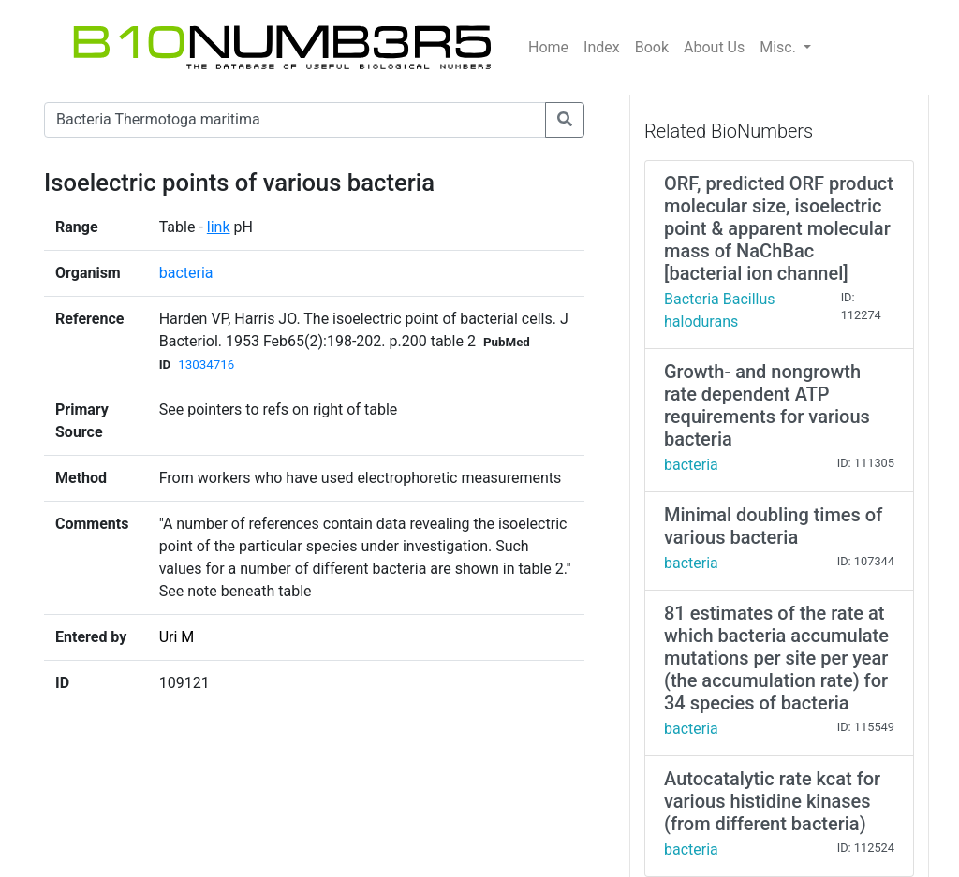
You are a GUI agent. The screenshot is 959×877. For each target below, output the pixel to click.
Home (548, 47)
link (218, 227)
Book (652, 47)
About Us (714, 47)
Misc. (780, 47)
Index (601, 47)
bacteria (186, 273)
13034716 (206, 365)
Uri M (177, 637)
